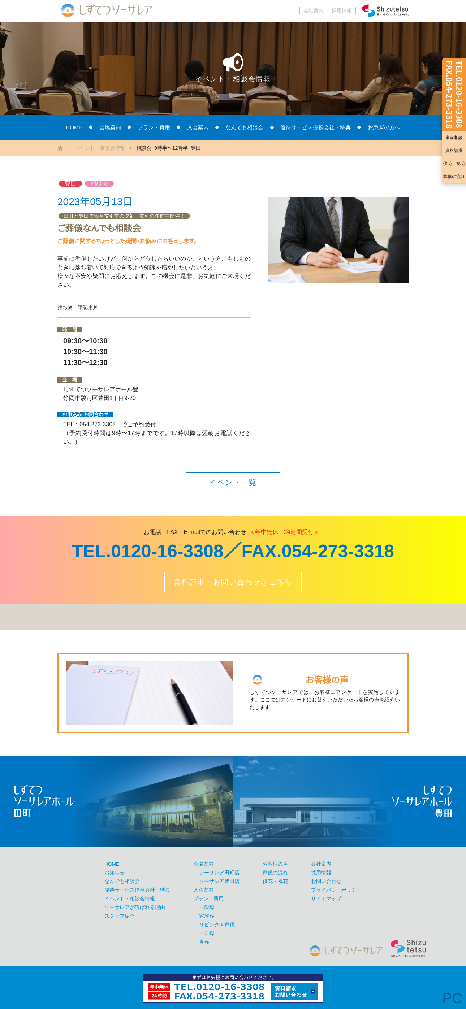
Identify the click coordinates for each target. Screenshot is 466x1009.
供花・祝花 (454, 163)
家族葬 (206, 916)
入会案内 (198, 127)
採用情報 (342, 10)
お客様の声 (275, 864)
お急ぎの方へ (384, 127)
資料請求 (454, 150)
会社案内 (313, 10)
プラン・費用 (154, 127)
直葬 (204, 942)
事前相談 (454, 137)
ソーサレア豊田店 (219, 881)
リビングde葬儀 (217, 924)
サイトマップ (326, 898)
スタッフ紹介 (119, 916)
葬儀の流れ (454, 176)
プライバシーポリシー (336, 890)
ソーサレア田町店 (219, 872)
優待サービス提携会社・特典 (315, 127)
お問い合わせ (326, 881)
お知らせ (114, 872)
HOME (74, 127)
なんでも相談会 (244, 127)
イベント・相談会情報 (99, 148)
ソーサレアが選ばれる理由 (134, 907)
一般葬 (206, 907)
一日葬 (206, 933)
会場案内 (110, 127)
